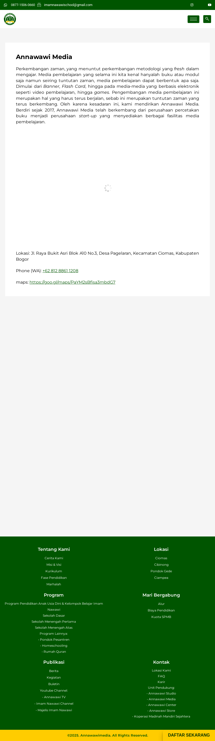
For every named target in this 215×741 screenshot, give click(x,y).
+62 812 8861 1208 (60, 270)
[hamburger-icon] (193, 19)
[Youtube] (210, 5)
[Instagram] (192, 5)
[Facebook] (201, 5)
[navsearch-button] (207, 19)
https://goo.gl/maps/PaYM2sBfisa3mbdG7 (72, 282)
